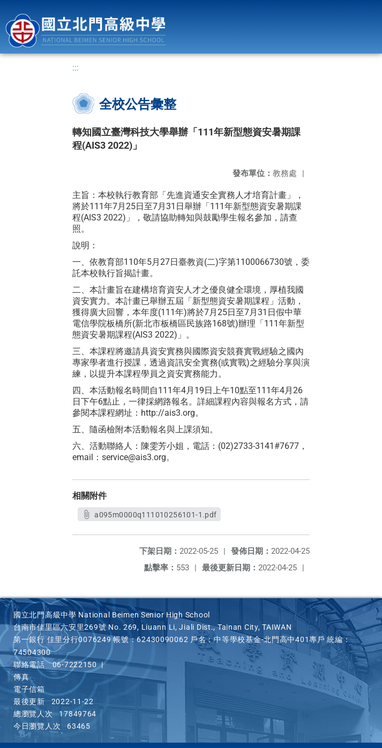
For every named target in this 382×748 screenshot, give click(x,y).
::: (75, 68)
